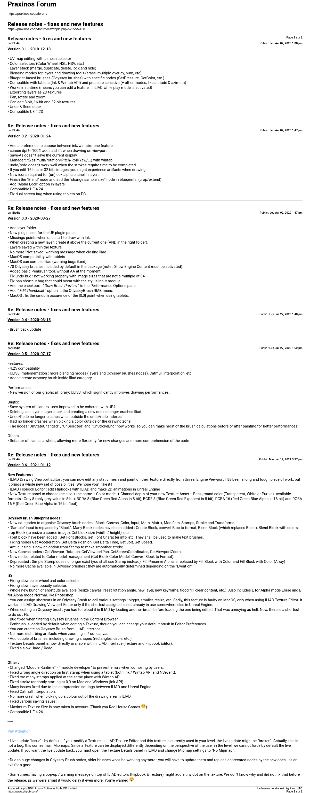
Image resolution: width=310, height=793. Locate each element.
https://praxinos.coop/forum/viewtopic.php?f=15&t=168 (46, 29)
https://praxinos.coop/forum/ (27, 13)
